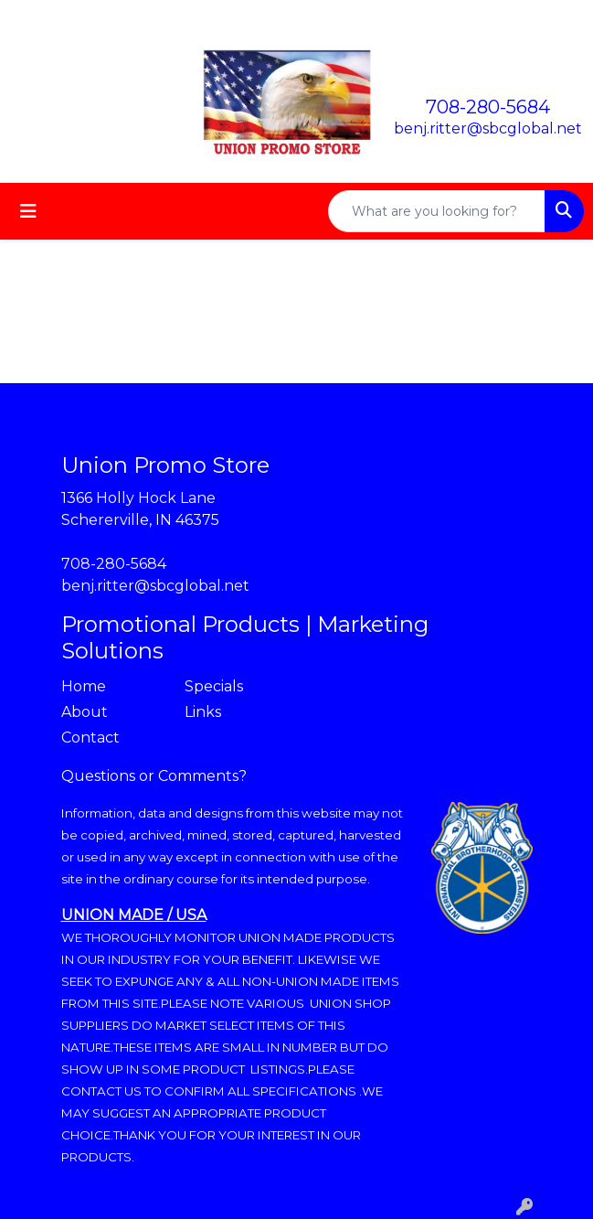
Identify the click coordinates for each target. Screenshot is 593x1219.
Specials (214, 686)
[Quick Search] (436, 211)
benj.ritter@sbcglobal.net (488, 128)
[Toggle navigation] (28, 211)
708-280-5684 (488, 107)
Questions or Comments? (154, 776)
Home (83, 686)
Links (203, 712)
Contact (90, 737)
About (84, 712)
